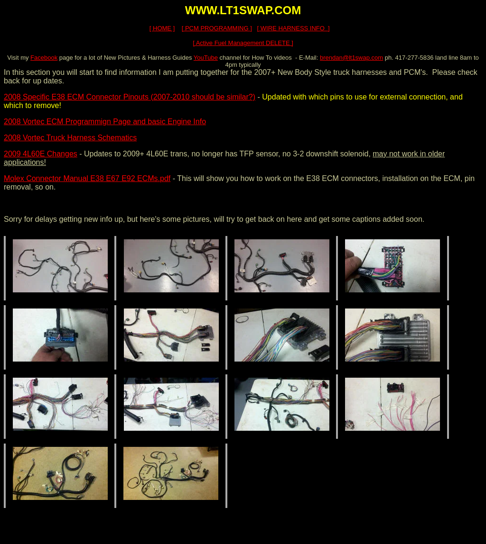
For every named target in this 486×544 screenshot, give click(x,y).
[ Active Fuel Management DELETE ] (243, 42)
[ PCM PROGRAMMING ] (217, 28)
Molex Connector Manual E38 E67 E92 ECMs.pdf (87, 178)
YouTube (206, 57)
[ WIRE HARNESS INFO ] (293, 28)
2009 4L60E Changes (40, 154)
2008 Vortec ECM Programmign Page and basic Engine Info (105, 122)
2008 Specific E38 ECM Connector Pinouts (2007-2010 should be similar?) (129, 97)
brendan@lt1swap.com (351, 57)
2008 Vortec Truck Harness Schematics (70, 138)
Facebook (43, 57)
